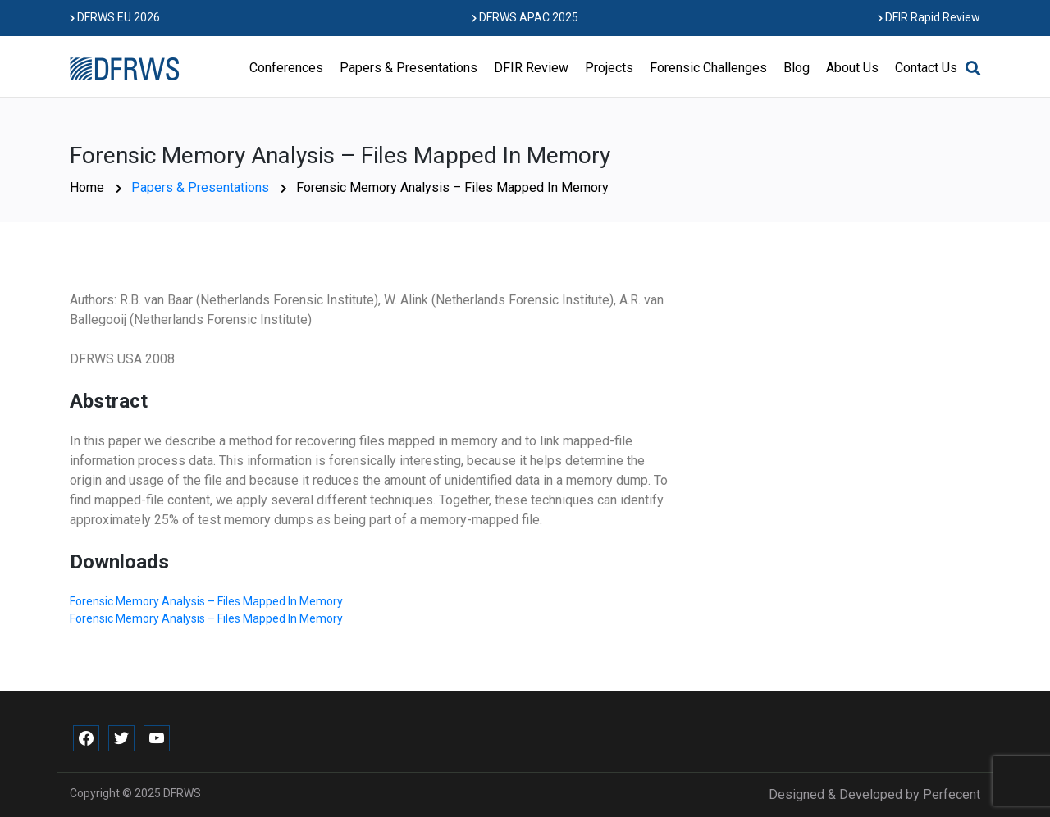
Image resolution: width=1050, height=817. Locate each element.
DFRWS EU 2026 (115, 17)
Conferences (286, 67)
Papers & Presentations (408, 67)
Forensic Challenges (708, 67)
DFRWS (182, 793)
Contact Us (926, 67)
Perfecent (951, 794)
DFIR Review (531, 67)
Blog (796, 67)
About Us (852, 67)
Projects (609, 67)
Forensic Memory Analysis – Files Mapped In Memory (206, 601)
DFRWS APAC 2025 (525, 17)
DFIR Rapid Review (929, 17)
